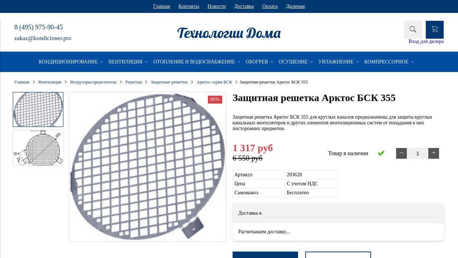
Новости (217, 6)
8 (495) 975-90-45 (38, 27)
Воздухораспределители (93, 82)
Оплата (270, 6)
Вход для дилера (426, 41)
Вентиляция (49, 82)
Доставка (244, 6)
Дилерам (295, 6)
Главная (161, 6)
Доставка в (250, 213)
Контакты (189, 6)
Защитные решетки (169, 82)
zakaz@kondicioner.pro (42, 38)
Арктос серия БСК (214, 82)
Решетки (133, 82)
